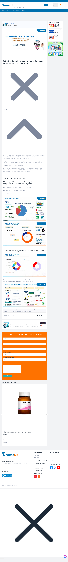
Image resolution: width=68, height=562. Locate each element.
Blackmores (22, 250)
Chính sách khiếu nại (38, 472)
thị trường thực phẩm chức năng (9, 315)
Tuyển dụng (36, 459)
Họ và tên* (24, 338)
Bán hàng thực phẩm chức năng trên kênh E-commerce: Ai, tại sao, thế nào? (13, 325)
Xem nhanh (46, 388)
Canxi (26, 7)
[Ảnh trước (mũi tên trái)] (0, 561)
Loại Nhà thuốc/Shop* (24, 354)
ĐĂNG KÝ (55, 4)
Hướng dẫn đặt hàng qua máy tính (57, 461)
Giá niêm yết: (5, 438)
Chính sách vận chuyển (39, 469)
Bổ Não (23, 7)
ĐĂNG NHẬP (55, 5)
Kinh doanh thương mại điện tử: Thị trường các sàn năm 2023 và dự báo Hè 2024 (35, 325)
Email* (24, 343)
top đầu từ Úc (15, 252)
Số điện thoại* (24, 348)
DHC (17, 7)
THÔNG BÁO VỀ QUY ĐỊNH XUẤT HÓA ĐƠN (57, 31)
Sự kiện (4, 15)
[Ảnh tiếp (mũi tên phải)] (1, 561)
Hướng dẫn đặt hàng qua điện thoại (57, 459)
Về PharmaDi (36, 457)
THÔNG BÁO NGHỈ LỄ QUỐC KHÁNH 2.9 (57, 25)
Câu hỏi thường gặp (54, 463)
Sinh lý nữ (4, 432)
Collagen (29, 7)
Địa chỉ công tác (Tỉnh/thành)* (24, 359)
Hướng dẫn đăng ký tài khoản (56, 457)
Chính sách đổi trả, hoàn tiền (40, 465)
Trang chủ (5, 13)
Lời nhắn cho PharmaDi (24, 369)
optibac (14, 7)
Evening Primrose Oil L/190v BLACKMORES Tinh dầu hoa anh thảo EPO (17, 433)
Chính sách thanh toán (39, 467)
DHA (20, 7)
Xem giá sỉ (5, 444)
